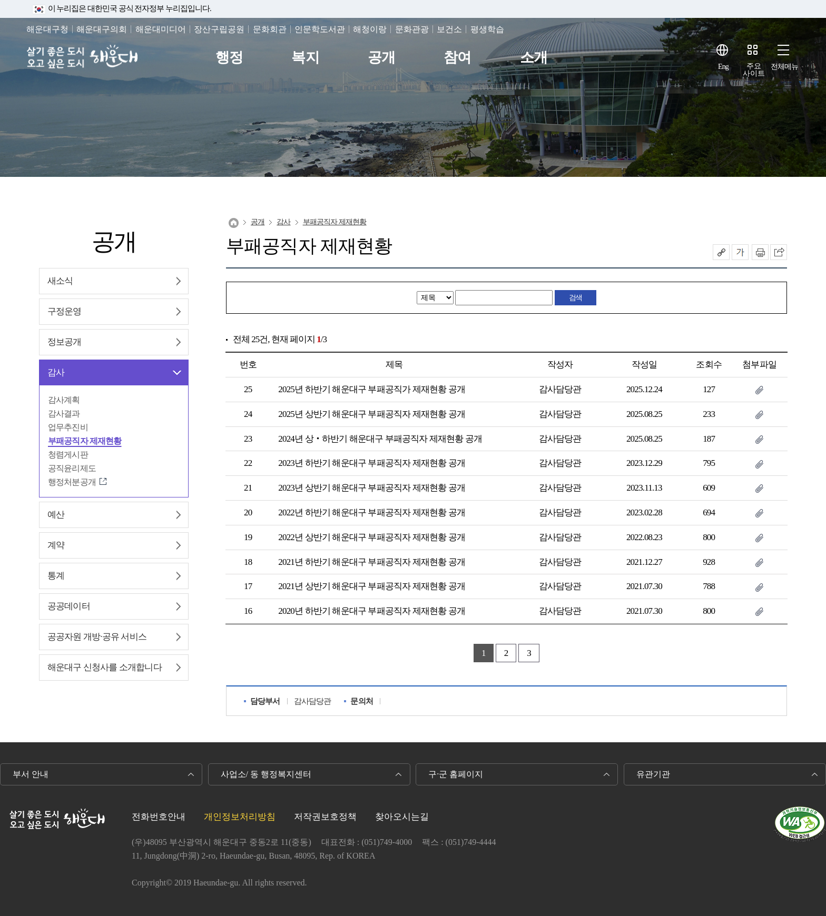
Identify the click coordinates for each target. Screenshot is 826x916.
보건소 (449, 29)
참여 (457, 57)
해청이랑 (370, 29)
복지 (305, 57)
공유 (721, 252)
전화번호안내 (158, 817)
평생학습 (487, 29)
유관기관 (653, 774)
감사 (55, 372)
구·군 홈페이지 (455, 774)
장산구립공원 (219, 29)
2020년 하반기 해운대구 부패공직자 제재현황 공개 (371, 611)
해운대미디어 (160, 29)
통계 (55, 576)
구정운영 (64, 311)
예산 (55, 515)
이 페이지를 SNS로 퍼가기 (778, 252)
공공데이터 (68, 606)
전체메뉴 (785, 67)
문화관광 (412, 29)
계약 (55, 545)
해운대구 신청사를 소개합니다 (104, 667)
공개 (381, 57)
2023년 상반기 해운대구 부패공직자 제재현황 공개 (371, 488)
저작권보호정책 (325, 817)
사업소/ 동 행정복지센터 (266, 774)
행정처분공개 (72, 481)
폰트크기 (740, 252)
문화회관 (270, 29)
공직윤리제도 (72, 468)
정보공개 (64, 342)
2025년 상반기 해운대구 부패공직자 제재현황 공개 (371, 414)
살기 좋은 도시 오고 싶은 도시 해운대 (83, 57)
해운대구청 (47, 29)
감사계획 (64, 399)
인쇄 (760, 252)
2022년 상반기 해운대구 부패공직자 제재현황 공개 (371, 537)
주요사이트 (754, 69)
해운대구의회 (101, 29)
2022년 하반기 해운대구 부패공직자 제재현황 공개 (371, 512)
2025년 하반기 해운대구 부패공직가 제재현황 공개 (371, 389)
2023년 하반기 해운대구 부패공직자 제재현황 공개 (371, 463)
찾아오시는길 (402, 817)
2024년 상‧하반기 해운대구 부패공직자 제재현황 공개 (380, 439)
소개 (533, 57)
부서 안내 (30, 774)
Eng (723, 67)
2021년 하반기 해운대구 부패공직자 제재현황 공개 (371, 562)
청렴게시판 (68, 454)
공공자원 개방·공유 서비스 (96, 637)
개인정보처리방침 (240, 817)
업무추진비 (68, 427)
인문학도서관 (319, 29)
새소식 (60, 281)
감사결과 (64, 413)
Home (234, 223)
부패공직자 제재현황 (85, 440)
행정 (229, 57)
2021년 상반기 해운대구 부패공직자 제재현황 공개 (371, 586)
